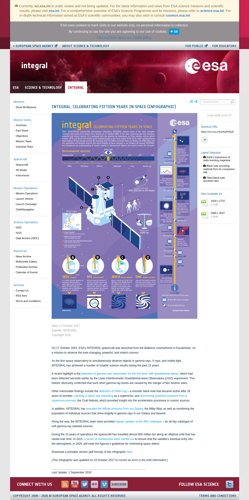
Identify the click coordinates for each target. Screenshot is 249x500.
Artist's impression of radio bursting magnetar (216, 159)
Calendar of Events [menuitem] (27, 272)
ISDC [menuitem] (19, 227)
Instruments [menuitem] (22, 175)
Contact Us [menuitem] (22, 290)
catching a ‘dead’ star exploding (93, 395)
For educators (224, 46)
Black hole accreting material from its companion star (219, 168)
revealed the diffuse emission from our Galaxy (114, 408)
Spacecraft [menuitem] (22, 164)
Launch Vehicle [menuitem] (24, 198)
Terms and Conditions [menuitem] (28, 301)
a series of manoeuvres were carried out (109, 439)
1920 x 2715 (222, 202)
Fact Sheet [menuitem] (22, 130)
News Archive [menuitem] (24, 256)
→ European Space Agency (33, 46)
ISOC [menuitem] (19, 232)
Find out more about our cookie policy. (124, 37)
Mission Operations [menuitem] (27, 193)
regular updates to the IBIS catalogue (138, 421)
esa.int (54, 11)
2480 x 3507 (222, 215)
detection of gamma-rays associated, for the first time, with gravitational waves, (130, 373)
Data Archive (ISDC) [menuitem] (27, 238)
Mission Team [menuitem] (24, 141)
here (129, 452)
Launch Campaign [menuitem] (26, 204)
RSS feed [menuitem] (21, 295)
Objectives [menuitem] (22, 136)
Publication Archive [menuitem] (27, 267)
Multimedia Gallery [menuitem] (26, 261)
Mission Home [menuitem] (22, 120)
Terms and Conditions (217, 496)
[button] (204, 140)
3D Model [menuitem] (21, 170)
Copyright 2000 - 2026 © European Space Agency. (69, 496)
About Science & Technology (85, 46)
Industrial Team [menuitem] (24, 146)
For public (194, 46)
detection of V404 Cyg (113, 391)
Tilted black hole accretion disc (214, 179)
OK (176, 32)
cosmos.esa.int (178, 15)
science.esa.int (212, 11)
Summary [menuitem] (21, 125)
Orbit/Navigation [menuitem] (25, 209)
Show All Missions (26, 107)
